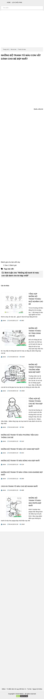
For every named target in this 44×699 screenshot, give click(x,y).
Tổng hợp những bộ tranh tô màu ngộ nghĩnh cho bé (36, 299)
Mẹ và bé (13, 49)
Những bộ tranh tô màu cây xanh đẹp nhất (20, 449)
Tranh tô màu (22, 49)
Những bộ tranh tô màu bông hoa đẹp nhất (20, 461)
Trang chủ (6, 49)
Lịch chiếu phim (17, 2)
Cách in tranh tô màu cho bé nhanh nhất (19, 486)
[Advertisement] (22, 24)
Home (9, 2)
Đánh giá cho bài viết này (10, 262)
